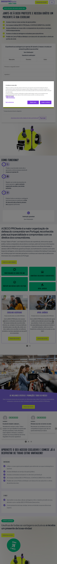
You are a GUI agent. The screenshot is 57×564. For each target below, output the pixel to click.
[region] (28, 94)
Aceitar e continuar (45, 102)
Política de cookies (9, 96)
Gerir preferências (10, 102)
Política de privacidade (10, 97)
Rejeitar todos (33, 102)
